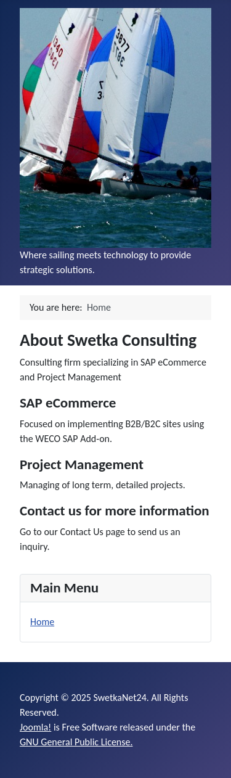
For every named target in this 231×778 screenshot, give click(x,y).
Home (42, 622)
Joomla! (35, 727)
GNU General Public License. (76, 742)
